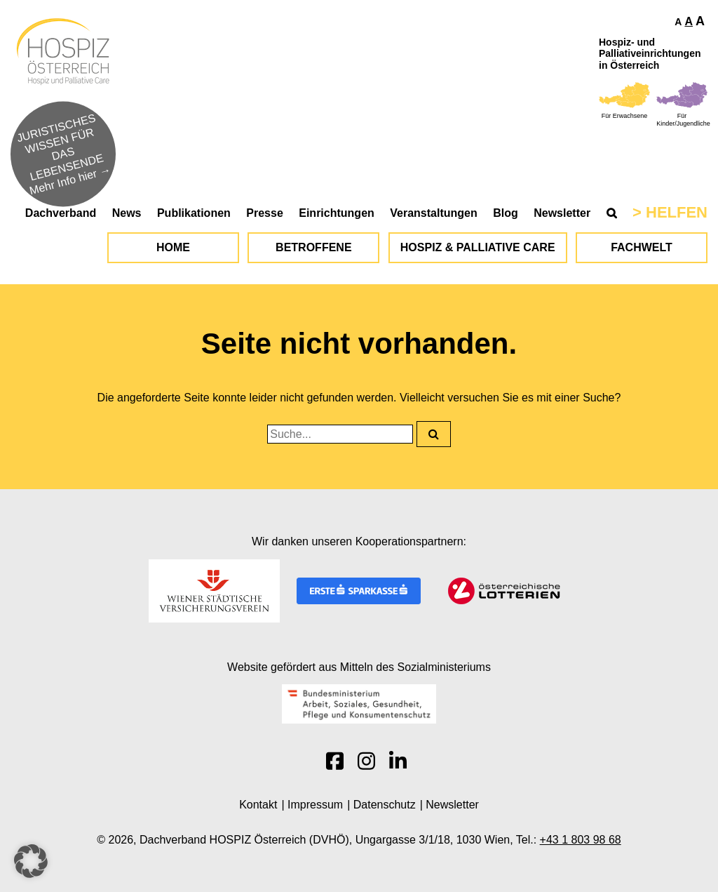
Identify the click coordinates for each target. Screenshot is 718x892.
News (127, 213)
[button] (31, 861)
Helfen (676, 212)
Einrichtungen (336, 213)
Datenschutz (384, 805)
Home (173, 247)
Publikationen (194, 213)
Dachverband (60, 213)
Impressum (315, 805)
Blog (505, 213)
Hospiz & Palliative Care (477, 247)
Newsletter (562, 213)
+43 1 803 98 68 (580, 840)
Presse (264, 213)
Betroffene (313, 247)
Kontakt (258, 805)
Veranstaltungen (433, 213)
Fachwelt (641, 247)
